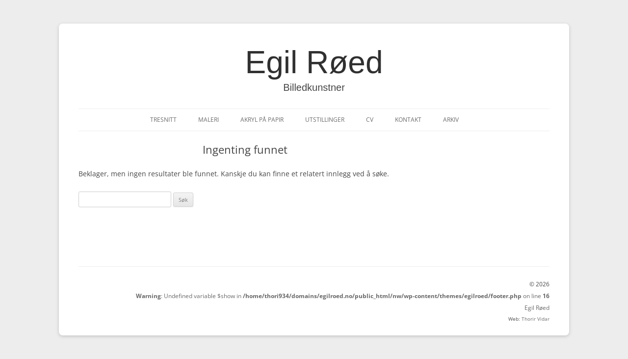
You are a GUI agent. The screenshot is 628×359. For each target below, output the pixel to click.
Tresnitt (163, 119)
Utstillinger (324, 119)
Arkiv (451, 119)
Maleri (208, 119)
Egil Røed (314, 62)
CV (369, 119)
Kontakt (408, 119)
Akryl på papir (262, 119)
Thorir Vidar (536, 318)
